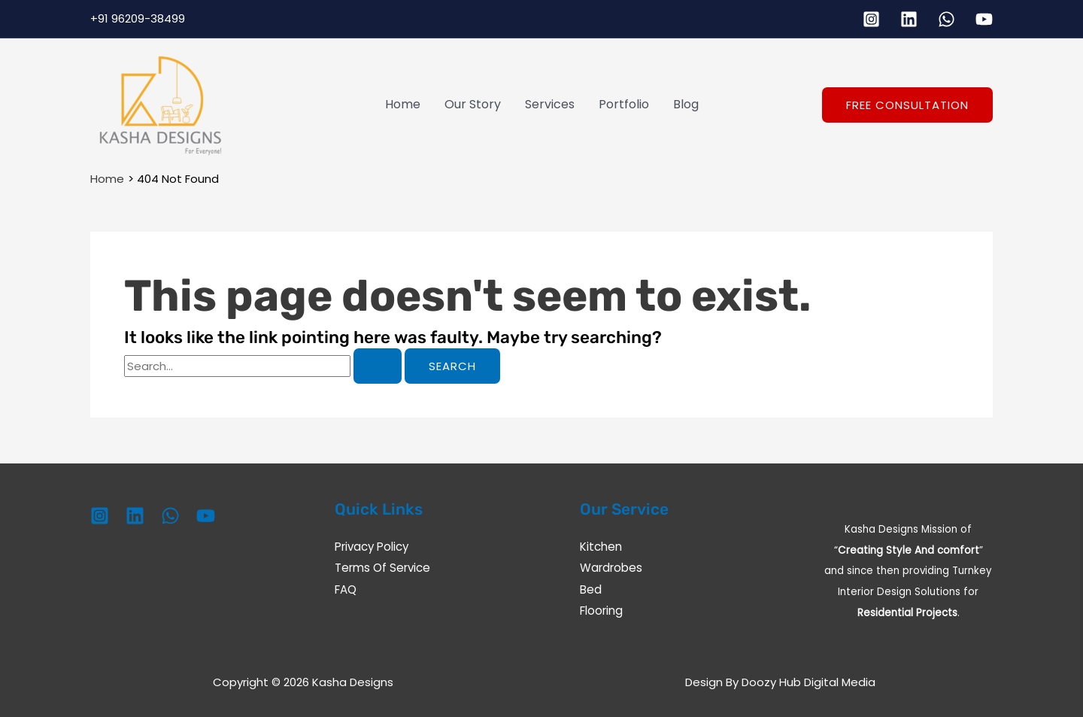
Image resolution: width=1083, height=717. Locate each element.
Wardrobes (611, 568)
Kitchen (601, 546)
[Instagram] (871, 19)
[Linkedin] (909, 19)
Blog (686, 104)
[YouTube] (984, 19)
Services (550, 104)
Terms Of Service (382, 568)
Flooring (601, 610)
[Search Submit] (377, 366)
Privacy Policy (371, 546)
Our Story (472, 104)
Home (402, 104)
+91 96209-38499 (137, 18)
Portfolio (624, 104)
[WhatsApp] (946, 19)
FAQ (345, 589)
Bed (591, 589)
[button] (907, 105)
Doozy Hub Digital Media (808, 682)
